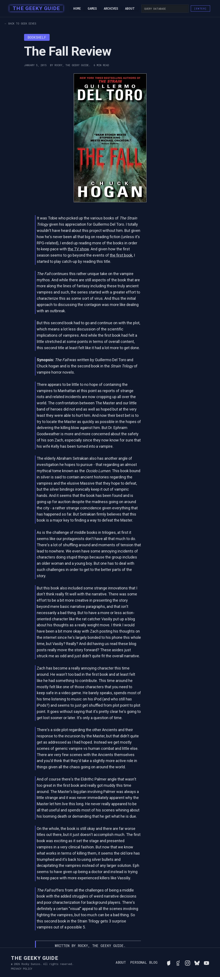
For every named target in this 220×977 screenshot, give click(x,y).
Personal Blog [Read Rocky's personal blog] (143, 962)
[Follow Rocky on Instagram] (187, 962)
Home (77, 9)
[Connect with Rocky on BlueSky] (197, 962)
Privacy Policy (21, 968)
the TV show (78, 249)
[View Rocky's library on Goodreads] (178, 962)
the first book (121, 255)
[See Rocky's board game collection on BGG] (168, 962)
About (130, 9)
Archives (111, 9)
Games (92, 9)
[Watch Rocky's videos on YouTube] (206, 962)
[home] (35, 8)
